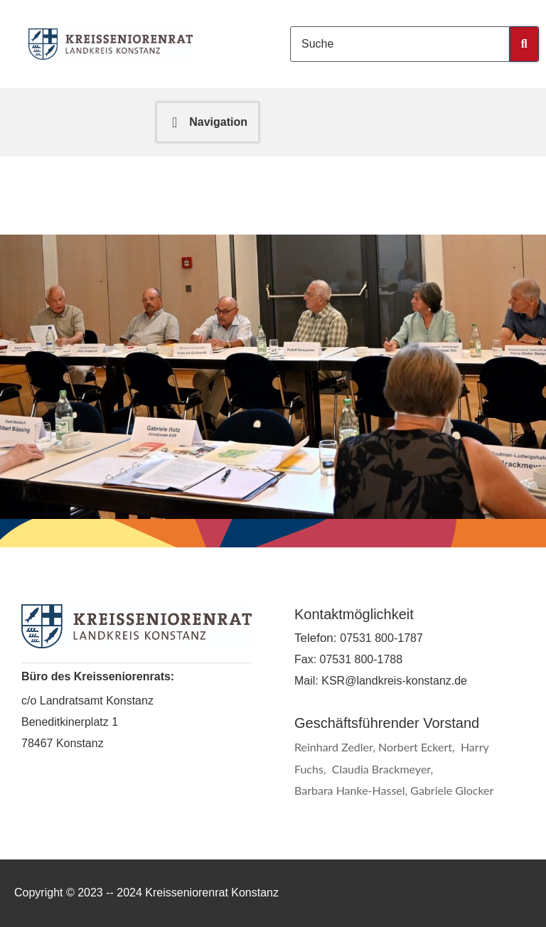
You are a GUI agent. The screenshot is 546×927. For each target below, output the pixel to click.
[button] (207, 122)
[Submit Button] (524, 44)
